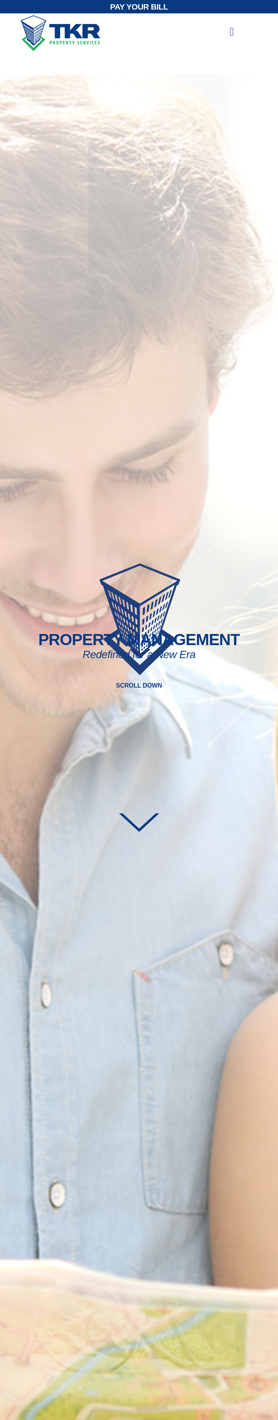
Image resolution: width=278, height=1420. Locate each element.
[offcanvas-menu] (232, 32)
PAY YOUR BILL (139, 6)
